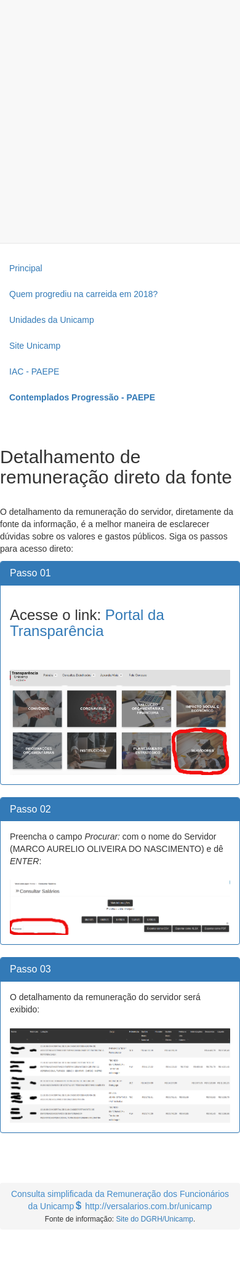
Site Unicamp (34, 346)
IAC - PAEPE (34, 371)
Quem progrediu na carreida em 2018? (83, 294)
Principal (25, 268)
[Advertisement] (115, 121)
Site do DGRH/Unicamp (154, 1219)
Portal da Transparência (87, 622)
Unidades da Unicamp (51, 320)
